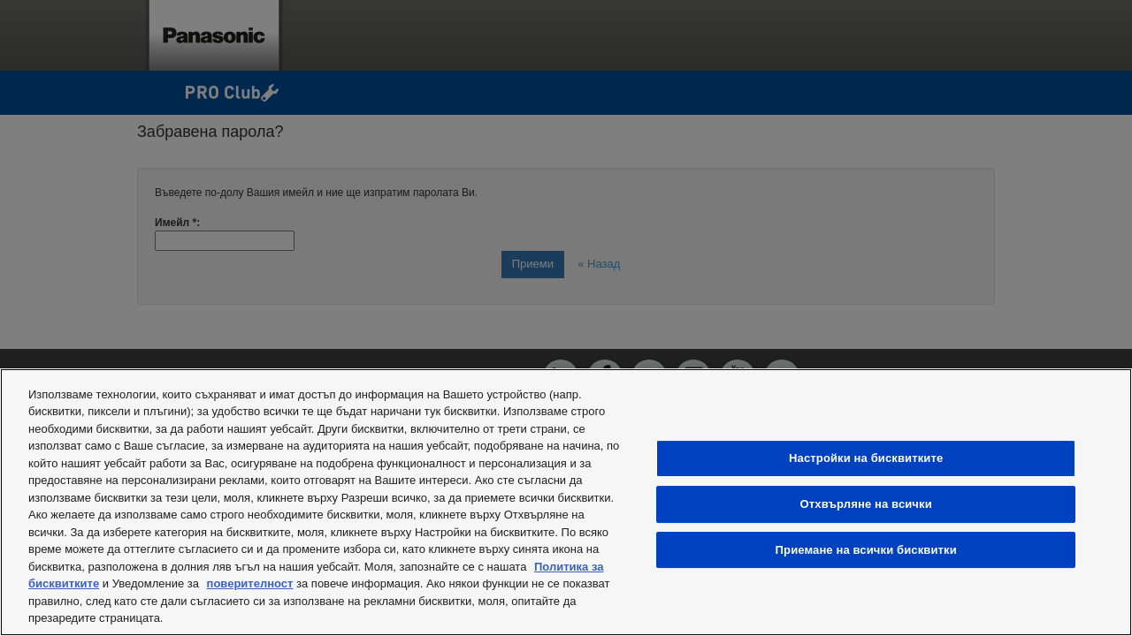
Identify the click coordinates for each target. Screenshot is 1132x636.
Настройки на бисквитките (866, 458)
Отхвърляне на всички (866, 504)
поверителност (250, 583)
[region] (566, 502)
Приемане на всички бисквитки (866, 549)
